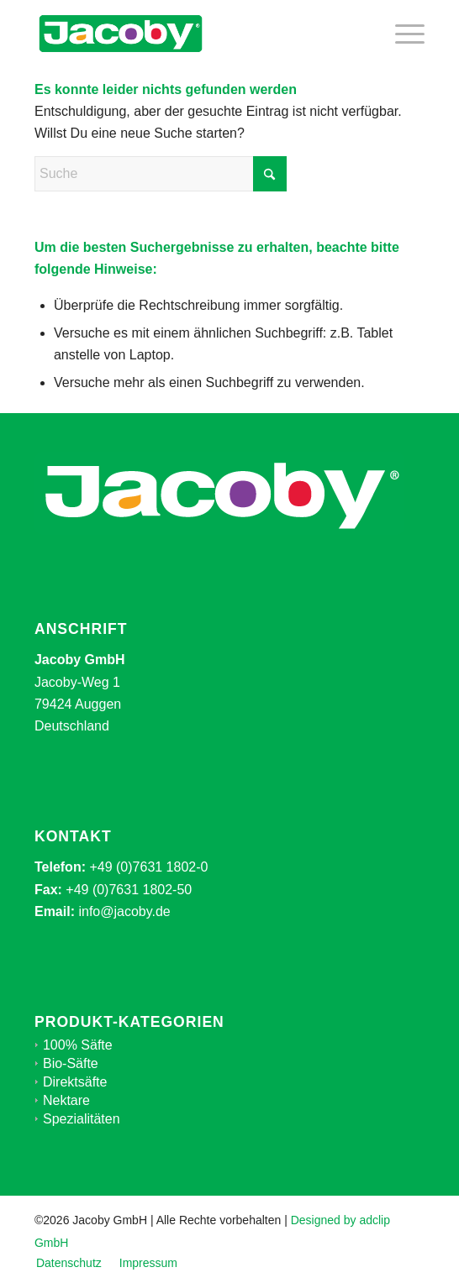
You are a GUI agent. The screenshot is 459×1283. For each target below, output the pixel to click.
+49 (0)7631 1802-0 (148, 867)
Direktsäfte (75, 1082)
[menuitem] (401, 33)
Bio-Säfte (70, 1063)
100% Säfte (78, 1045)
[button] (30, 1253)
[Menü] (401, 33)
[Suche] (160, 173)
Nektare (66, 1100)
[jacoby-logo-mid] (190, 33)
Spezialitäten (81, 1119)
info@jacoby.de (124, 911)
